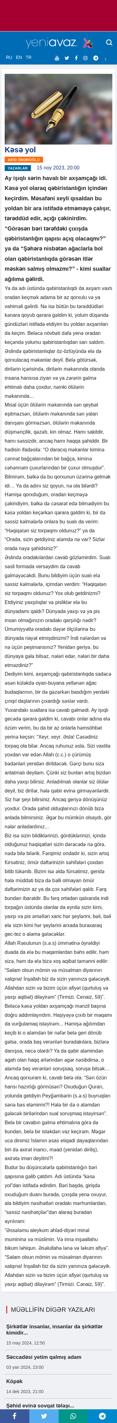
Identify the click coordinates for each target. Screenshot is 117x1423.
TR (29, 57)
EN (19, 57)
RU (9, 57)
